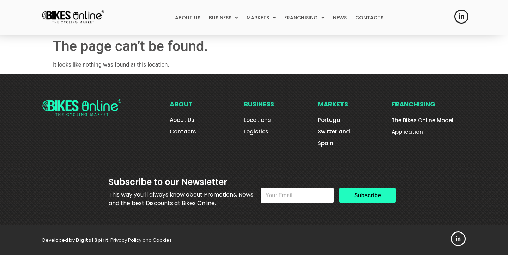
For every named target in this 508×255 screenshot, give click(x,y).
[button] (223, 17)
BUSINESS (223, 17)
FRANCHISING (304, 17)
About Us (182, 120)
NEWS (340, 17)
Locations (257, 120)
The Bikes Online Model (422, 120)
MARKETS (261, 17)
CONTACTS (369, 17)
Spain (325, 143)
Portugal (330, 120)
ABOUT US (187, 17)
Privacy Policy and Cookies (141, 240)
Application (407, 132)
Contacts (183, 131)
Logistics (256, 131)
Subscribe (367, 195)
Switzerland (334, 131)
